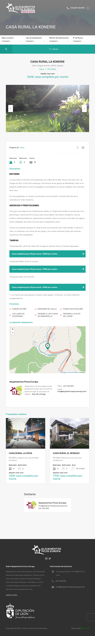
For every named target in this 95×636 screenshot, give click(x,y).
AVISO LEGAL (12, 595)
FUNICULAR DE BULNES (73, 309)
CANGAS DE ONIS (19, 309)
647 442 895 (68, 386)
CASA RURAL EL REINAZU (66, 453)
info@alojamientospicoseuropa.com (71, 391)
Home (41, 69)
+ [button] (12, 329)
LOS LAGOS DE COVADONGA (18, 315)
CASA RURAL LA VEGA (20, 453)
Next (84, 108)
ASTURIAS (51, 69)
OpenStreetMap (73, 372)
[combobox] (12, 41)
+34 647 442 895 (77, 8)
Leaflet (64, 372)
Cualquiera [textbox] (6, 41)
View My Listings (39, 394)
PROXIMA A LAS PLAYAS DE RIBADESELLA (48, 315)
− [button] (12, 333)
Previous (10, 108)
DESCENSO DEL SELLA (47, 309)
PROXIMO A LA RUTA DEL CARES (71, 315)
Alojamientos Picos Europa (52, 503)
